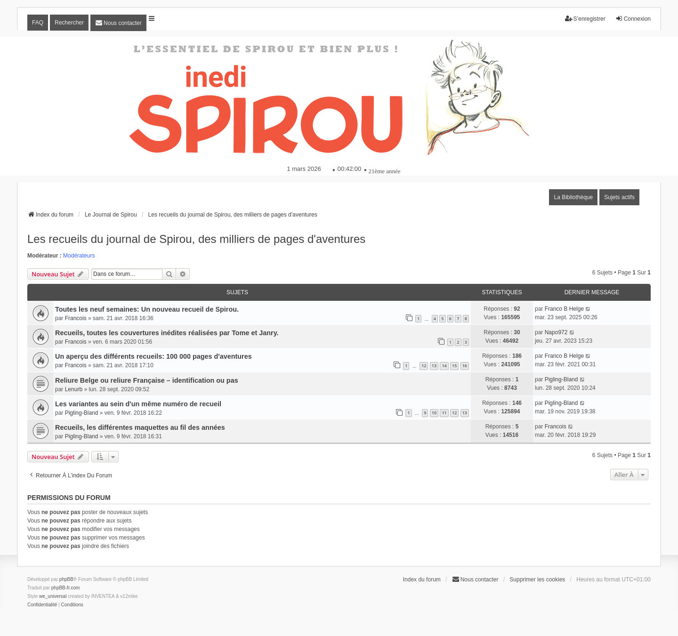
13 (434, 365)
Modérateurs (79, 255)
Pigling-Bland (561, 379)
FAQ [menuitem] (37, 22)
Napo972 (556, 332)
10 (434, 413)
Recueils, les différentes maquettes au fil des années (140, 427)
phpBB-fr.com (65, 587)
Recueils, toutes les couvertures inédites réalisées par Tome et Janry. (167, 333)
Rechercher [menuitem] (69, 22)
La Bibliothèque (573, 197)
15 (454, 365)
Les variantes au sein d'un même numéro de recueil (138, 404)
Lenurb (73, 389)
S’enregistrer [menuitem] (585, 18)
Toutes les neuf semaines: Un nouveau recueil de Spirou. (147, 309)
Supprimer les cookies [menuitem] (537, 579)
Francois (76, 318)
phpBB (66, 579)
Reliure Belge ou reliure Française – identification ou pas (146, 380)
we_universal (52, 596)
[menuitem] (118, 23)
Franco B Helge (564, 309)
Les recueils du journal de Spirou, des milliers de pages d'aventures (196, 239)
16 (464, 365)
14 (444, 365)
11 (444, 413)
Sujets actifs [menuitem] (619, 197)
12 (423, 365)
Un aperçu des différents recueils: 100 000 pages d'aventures (153, 356)
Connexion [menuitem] (633, 18)
